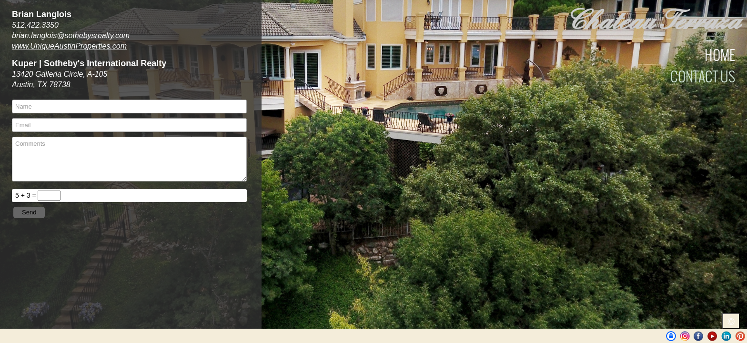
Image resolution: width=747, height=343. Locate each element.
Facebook (699, 336)
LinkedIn (726, 336)
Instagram (685, 336)
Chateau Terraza (652, 21)
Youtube (712, 336)
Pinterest (740, 336)
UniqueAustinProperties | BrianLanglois (671, 336)
